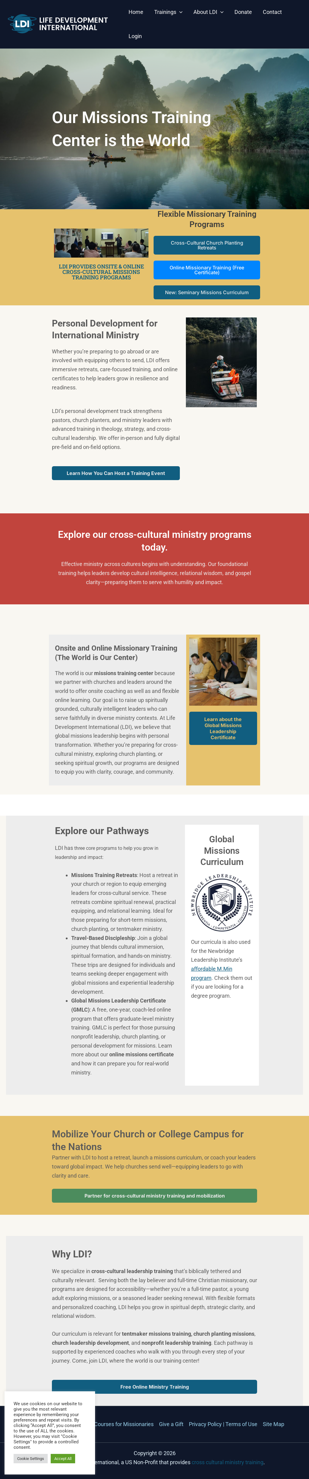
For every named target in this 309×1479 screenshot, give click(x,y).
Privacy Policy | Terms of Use (223, 1424)
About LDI (208, 12)
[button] (179, 12)
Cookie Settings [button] (30, 1458)
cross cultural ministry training (227, 1462)
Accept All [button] (63, 1458)
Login (135, 36)
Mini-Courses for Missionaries (118, 1424)
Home (136, 12)
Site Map (273, 1424)
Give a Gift (171, 1424)
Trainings (168, 12)
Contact (272, 12)
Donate (243, 12)
